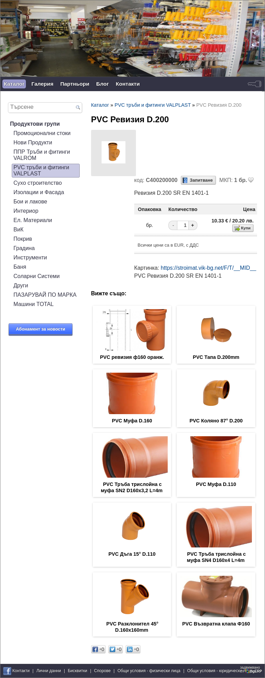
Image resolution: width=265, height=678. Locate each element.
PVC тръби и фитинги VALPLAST (41, 170)
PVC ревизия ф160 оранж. (132, 357)
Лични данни (49, 670)
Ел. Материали (32, 220)
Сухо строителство (37, 183)
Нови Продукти (32, 142)
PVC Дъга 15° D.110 (132, 554)
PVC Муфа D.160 (132, 420)
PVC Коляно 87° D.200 (216, 420)
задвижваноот (251, 669)
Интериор (25, 211)
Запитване (201, 180)
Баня (19, 267)
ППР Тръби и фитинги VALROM (41, 155)
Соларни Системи (36, 276)
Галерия (42, 84)
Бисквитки (77, 670)
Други (20, 285)
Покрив (22, 239)
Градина (24, 248)
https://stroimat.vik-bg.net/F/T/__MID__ (208, 268)
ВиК (18, 229)
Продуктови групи (35, 124)
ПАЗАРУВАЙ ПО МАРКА (45, 295)
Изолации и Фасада (38, 192)
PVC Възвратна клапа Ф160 (216, 624)
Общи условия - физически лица (149, 670)
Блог (102, 84)
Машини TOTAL (33, 304)
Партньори (74, 84)
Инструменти (30, 257)
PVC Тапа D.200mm (216, 357)
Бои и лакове (30, 201)
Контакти (128, 84)
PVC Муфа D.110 (216, 484)
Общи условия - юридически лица (220, 670)
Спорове (102, 670)
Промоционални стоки (41, 133)
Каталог (14, 84)
